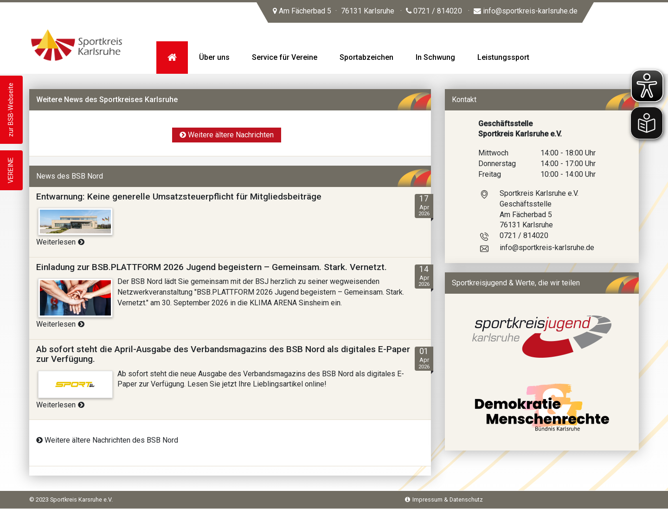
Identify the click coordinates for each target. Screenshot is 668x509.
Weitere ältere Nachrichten (227, 134)
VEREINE (11, 170)
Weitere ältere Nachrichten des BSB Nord (107, 440)
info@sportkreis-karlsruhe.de (526, 10)
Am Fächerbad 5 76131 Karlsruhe (333, 10)
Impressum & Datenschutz (444, 499)
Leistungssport (503, 57)
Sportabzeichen (366, 57)
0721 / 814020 (434, 10)
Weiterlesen (60, 242)
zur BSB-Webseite (11, 110)
